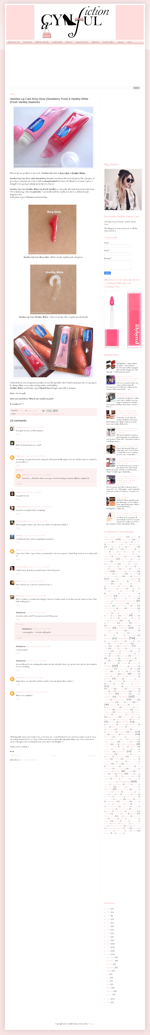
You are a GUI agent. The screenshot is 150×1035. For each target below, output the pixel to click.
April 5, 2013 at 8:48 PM (41, 629)
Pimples (109, 757)
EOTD (125, 615)
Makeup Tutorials (42, 42)
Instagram (107, 676)
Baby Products (129, 549)
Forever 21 (126, 643)
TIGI (135, 802)
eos (113, 833)
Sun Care (61, 414)
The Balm (135, 806)
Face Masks (123, 633)
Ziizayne (107, 833)
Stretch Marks (119, 797)
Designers (107, 613)
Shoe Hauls (134, 779)
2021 (109, 919)
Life (111, 691)
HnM (135, 669)
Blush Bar (95, 42)
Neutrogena (114, 734)
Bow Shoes (113, 579)
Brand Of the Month (125, 579)
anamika (19, 427)
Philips (135, 752)
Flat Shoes (120, 641)
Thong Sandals (135, 809)
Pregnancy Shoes (109, 761)
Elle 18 (115, 618)
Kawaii (119, 679)
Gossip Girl (115, 653)
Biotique (122, 566)
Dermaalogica (108, 611)
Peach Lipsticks (117, 749)
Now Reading (133, 739)
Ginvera (116, 651)
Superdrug (111, 801)
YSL (127, 828)
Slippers (135, 790)
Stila (118, 794)
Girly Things (125, 651)
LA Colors (127, 684)
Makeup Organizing (124, 712)
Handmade (134, 663)
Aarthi (18, 581)
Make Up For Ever (112, 707)
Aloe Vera (136, 542)
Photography (108, 754)
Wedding (115, 823)
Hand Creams (112, 663)
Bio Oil (132, 564)
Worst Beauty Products (114, 828)
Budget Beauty (120, 581)
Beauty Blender (126, 554)
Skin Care (108, 787)
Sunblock (130, 799)
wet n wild (120, 833)
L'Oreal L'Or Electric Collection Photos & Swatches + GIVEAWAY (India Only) (128, 378)
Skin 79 (135, 784)
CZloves (121, 42)
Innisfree (135, 674)
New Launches (128, 734)
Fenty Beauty (110, 641)
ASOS (134, 537)
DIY (134, 606)
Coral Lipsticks (119, 603)
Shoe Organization (109, 782)
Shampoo (115, 779)
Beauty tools (110, 559)
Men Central (111, 725)
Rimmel (129, 771)
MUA (121, 702)
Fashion (107, 638)
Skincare (69, 42)
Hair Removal (113, 658)
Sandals (131, 774)
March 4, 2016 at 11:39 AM (41, 475)
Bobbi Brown (120, 571)
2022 (109, 916)
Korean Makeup (117, 681)
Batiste (106, 554)
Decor (121, 608)
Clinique (137, 591)
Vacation (127, 816)
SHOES (120, 773)
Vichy (122, 819)
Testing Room (125, 806)
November (110, 960)
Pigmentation (136, 754)
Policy (129, 42)
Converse (106, 603)
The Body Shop (109, 809)
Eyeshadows (122, 627)
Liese (106, 691)
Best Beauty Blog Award (120, 562)
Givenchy (135, 651)
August (109, 971)
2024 (109, 909)
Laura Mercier (133, 689)
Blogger (91, 1024)
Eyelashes (124, 626)
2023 (109, 912)
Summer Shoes (108, 799)
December (110, 957)
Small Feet (107, 792)
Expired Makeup (135, 621)
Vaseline (113, 819)
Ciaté (136, 589)
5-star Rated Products (114, 537)
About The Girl (13, 42)
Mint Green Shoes (118, 727)
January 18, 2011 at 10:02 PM (34, 535)
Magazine (113, 705)
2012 (109, 951)
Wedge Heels (125, 823)
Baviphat (114, 554)
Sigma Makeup (117, 784)
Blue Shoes (134, 569)
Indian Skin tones (110, 674)
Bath (136, 552)
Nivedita (19, 535)
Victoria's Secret (132, 819)
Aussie (116, 547)
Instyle (115, 676)
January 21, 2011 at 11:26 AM (32, 581)
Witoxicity (20, 595)
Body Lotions (131, 571)
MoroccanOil (136, 729)
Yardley (135, 828)
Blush (106, 571)
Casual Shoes (125, 584)
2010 (109, 999)
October (109, 964)
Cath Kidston (136, 584)
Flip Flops (129, 641)
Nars (105, 734)
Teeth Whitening (112, 807)
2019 (109, 926)
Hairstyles (125, 660)
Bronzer (107, 581)
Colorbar (108, 595)
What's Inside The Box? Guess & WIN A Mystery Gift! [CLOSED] (128, 430)
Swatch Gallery (108, 42)
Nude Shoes (125, 742)
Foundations (125, 646)
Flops (136, 641)
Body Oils (107, 574)
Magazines (123, 705)
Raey (18, 442)
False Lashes (131, 635)
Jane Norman (133, 676)
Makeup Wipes (126, 717)
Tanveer (19, 550)
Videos (106, 821)
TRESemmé (107, 804)
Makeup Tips (113, 717)
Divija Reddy (21, 521)
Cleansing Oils (127, 591)
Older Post (92, 755)
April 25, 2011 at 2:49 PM (35, 612)
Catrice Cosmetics (112, 586)
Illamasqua (132, 671)
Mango (136, 717)
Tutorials (133, 813)
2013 (109, 947)
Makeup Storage (134, 714)
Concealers (132, 598)
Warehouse (134, 821)
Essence (136, 618)
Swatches (124, 801)
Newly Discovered (132, 737)
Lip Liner (124, 694)
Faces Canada (135, 633)
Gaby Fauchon (21, 567)
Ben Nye (135, 559)
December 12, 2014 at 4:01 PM (36, 692)
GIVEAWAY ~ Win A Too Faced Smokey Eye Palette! (127, 395)
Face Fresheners (109, 633)
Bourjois (136, 576)
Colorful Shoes (123, 596)
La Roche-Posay (115, 686)
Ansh (18, 492)
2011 (109, 954)
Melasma (137, 722)
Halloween (136, 661)
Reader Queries (127, 766)
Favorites (19, 414)
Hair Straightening (127, 658)
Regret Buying (133, 769)
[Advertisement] (75, 65)
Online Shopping (128, 744)
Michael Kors (133, 725)
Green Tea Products (127, 653)
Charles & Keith (111, 589)
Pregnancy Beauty (130, 759)
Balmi (121, 552)
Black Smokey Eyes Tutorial (127, 446)
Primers (117, 764)
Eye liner (124, 623)
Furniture (114, 649)
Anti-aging (136, 544)
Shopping (54, 414)
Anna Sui (126, 544)
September (110, 967)
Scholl (119, 776)
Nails (132, 731)
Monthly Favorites (123, 729)
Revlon (117, 771)
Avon (123, 547)
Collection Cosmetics (129, 594)
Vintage (124, 821)
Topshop (107, 814)
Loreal (134, 700)
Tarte (128, 804)
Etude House (114, 620)
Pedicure (127, 749)
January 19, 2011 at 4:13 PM (33, 550)
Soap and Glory (128, 792)
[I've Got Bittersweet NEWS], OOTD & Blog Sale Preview (128, 514)
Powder (117, 759)
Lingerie (135, 691)
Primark (107, 764)
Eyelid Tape (134, 626)
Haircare (113, 660)
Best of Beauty (111, 564)
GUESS (122, 649)
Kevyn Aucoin (129, 679)
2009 (109, 1002)
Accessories (109, 539)
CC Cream (133, 581)
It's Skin (122, 676)
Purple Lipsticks (112, 766)
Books (119, 576)
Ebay (135, 616)
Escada (129, 618)
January (109, 994)
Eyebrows (136, 623)
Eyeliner (108, 627)
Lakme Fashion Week (132, 686)
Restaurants (107, 771)
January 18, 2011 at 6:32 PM (37, 521)
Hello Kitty (123, 666)
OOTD (107, 744)
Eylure (136, 628)
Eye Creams (111, 623)
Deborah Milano (110, 608)
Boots (128, 576)
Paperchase (107, 749)
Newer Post (15, 755)
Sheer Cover (124, 779)
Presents (121, 762)
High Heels (134, 666)
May (108, 981)
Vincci (116, 821)
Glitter (106, 654)
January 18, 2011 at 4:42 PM (33, 427)
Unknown (20, 456)
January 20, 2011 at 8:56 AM (38, 567)
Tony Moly (119, 811)
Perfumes (107, 751)
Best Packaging (135, 562)
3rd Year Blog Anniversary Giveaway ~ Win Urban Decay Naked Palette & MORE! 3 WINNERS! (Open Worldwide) (128, 480)
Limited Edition (122, 691)
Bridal (136, 579)
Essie (105, 621)
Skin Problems (132, 787)
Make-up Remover (127, 707)
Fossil (114, 646)
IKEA (115, 671)
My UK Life (110, 732)
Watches (106, 823)
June (108, 977)
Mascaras (136, 719)
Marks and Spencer (122, 720)
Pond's (106, 759)
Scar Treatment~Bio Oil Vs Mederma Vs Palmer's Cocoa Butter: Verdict (127, 461)
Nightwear (107, 739)
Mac (138, 702)
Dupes (115, 615)
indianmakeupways (23, 507)
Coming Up (108, 598)
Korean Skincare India (132, 681)
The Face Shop (123, 809)
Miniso (106, 727)
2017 (109, 933)
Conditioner (107, 601)
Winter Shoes (136, 826)
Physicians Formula (123, 754)
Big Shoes (124, 564)
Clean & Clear (115, 591)
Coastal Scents (112, 593)
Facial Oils (119, 635)
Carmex (117, 584)
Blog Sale (125, 569)
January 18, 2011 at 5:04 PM (35, 456)
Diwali (115, 613)
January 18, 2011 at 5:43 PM (31, 492)
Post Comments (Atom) (28, 760)
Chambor (137, 586)
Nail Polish (122, 732)
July (107, 974)
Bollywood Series (109, 576)
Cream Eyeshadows (123, 606)
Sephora (107, 779)
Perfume (135, 749)
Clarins (106, 591)
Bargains (128, 552)
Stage (112, 794)
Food (106, 644)
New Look (108, 737)
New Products (120, 737)
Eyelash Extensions (112, 626)
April (108, 984)
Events (125, 621)
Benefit (106, 561)
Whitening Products (116, 826)
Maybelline (124, 721)
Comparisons (120, 598)
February (110, 991)
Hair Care (124, 656)
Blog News (114, 569)
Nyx (134, 742)
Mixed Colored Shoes (133, 727)
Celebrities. (124, 586)
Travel (125, 814)
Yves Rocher (119, 831)
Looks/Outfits (57, 42)
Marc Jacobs (108, 720)
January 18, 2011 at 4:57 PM (31, 442)
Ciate (130, 589)
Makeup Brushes (122, 709)
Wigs (127, 826)
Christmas (122, 589)
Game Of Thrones (132, 649)
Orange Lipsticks (110, 747)
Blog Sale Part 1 (122, 498)
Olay (115, 744)
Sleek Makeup (123, 789)
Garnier (107, 651)
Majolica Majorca (135, 705)
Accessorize (126, 539)
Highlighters (108, 669)
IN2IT (123, 671)
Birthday (131, 566)
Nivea (124, 739)
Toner (109, 811)
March (109, 988)
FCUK (106, 631)
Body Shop (119, 574)
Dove (107, 616)
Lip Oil (135, 694)
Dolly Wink (136, 613)
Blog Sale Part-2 (122, 361)
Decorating (132, 608)
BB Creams (132, 547)
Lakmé (110, 689)
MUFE (129, 702)
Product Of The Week (132, 764)
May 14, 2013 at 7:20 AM (34, 677)
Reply (18, 434)
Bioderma (114, 566)
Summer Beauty (132, 797)
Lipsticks (122, 697)
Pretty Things (132, 761)
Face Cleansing (117, 630)
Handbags (123, 663)
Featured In (27, 42)
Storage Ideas (126, 794)
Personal (121, 751)
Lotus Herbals (109, 702)
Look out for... (45, 414)
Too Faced (131, 811)
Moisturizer (110, 729)
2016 (109, 937)
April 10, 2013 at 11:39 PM (36, 661)
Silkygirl (127, 784)
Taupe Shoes (136, 804)
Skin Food (121, 787)
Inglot (124, 673)
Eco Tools (107, 618)
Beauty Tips (131, 556)
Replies (21, 470)
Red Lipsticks (120, 768)
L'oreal (118, 684)
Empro (122, 618)
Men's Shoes (122, 725)
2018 (109, 930)
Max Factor (112, 722)
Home (53, 755)
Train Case (117, 814)
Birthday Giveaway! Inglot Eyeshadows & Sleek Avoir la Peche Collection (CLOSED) (127, 413)
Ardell (109, 547)
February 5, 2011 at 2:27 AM (35, 595)
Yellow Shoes (108, 831)
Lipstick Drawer (82, 42)
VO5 (120, 816)
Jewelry (107, 678)
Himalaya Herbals (124, 669)
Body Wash (133, 574)
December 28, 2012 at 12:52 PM (38, 646)
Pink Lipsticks (120, 756)
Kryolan (109, 684)
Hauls (25, 414)
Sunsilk (137, 799)
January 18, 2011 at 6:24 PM (42, 507)
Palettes (133, 747)
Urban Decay (109, 816)
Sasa (137, 774)
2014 (109, 944)
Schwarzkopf (127, 776)
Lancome (120, 689)
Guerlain (114, 656)
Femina (138, 639)
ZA (128, 831)
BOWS (106, 549)
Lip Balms (30, 414)
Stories (135, 794)
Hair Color (136, 656)
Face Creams (133, 631)
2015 (109, 940)
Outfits (123, 747)
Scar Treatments (109, 776)
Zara (134, 831)
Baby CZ (116, 549)
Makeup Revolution (119, 714)
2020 (109, 923)
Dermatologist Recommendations (127, 611)
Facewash (109, 635)
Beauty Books (119, 557)
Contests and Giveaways (125, 600)
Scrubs (136, 776)
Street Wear (108, 797)
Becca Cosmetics (125, 559)
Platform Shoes (133, 757)
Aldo (129, 542)
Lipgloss (37, 414)
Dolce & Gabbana (125, 613)
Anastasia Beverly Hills (113, 544)
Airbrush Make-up (119, 542)
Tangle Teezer (118, 804)
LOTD (137, 683)
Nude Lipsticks (110, 742)
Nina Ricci (116, 739)
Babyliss (113, 552)
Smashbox (117, 792)
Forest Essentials (114, 644)
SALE (113, 774)
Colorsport (134, 596)
